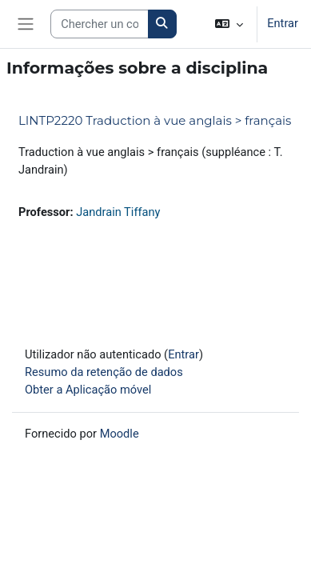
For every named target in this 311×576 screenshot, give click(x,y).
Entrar (282, 23)
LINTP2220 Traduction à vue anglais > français (154, 120)
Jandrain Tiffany (118, 212)
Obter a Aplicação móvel (88, 389)
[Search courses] (99, 24)
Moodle (119, 433)
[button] (229, 24)
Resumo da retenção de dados (104, 372)
